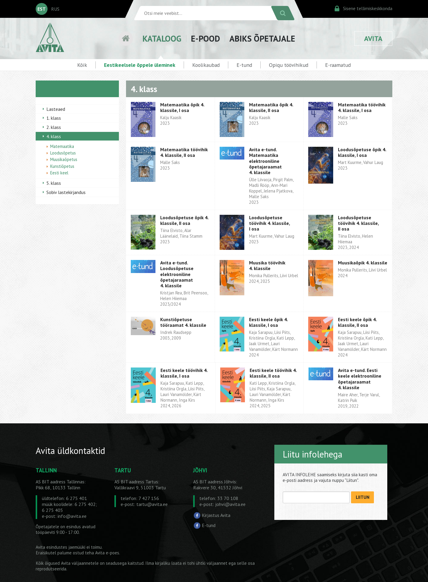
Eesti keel (59, 173)
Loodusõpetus (63, 153)
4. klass (53, 136)
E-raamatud (338, 64)
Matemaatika (62, 146)
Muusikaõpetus (63, 159)
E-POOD (205, 38)
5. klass (53, 183)
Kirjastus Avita (216, 515)
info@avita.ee (72, 516)
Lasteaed (55, 109)
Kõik (82, 64)
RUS (55, 9)
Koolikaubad (206, 64)
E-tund (244, 64)
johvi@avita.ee (230, 504)
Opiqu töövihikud (288, 64)
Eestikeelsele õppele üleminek (139, 64)
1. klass (53, 118)
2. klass (53, 127)
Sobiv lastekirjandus (66, 192)
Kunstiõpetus (62, 166)
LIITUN (362, 497)
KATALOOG (161, 38)
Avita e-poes (107, 553)
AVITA (373, 38)
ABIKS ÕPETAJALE (262, 38)
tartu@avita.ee (152, 504)
